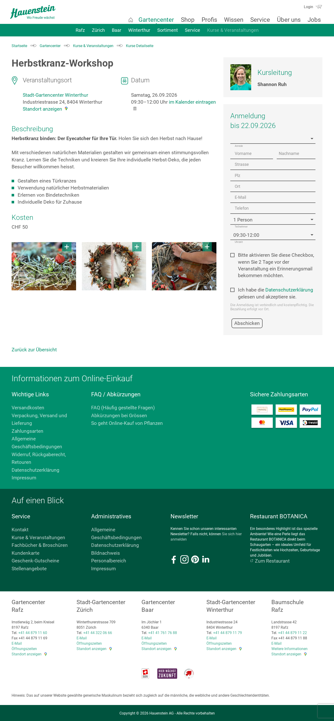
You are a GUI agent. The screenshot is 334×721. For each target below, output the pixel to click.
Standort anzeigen (42, 109)
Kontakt (20, 529)
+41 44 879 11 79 (227, 632)
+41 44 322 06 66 (97, 632)
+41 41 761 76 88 (162, 632)
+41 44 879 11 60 (32, 632)
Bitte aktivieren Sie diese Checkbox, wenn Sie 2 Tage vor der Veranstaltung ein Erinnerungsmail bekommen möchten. (276, 265)
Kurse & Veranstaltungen (233, 32)
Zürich (98, 32)
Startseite (128, 20)
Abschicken (247, 322)
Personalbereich (108, 560)
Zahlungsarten (27, 430)
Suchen (297, 8)
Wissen (231, 19)
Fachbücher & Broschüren (40, 544)
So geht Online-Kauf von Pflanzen (127, 422)
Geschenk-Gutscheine (35, 560)
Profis (207, 19)
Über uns (287, 19)
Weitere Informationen (289, 648)
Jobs (312, 19)
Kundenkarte (25, 552)
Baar (116, 32)
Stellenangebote (29, 567)
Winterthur (139, 32)
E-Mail (17, 642)
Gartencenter (154, 19)
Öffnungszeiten (24, 648)
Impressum (24, 477)
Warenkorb (316, 6)
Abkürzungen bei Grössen (119, 414)
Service (258, 19)
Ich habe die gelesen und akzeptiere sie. (275, 292)
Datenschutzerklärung (289, 289)
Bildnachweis (105, 552)
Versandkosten (28, 407)
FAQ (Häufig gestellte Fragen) (123, 407)
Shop (186, 19)
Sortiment (167, 32)
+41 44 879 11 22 (292, 632)
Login (306, 7)
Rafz (80, 32)
